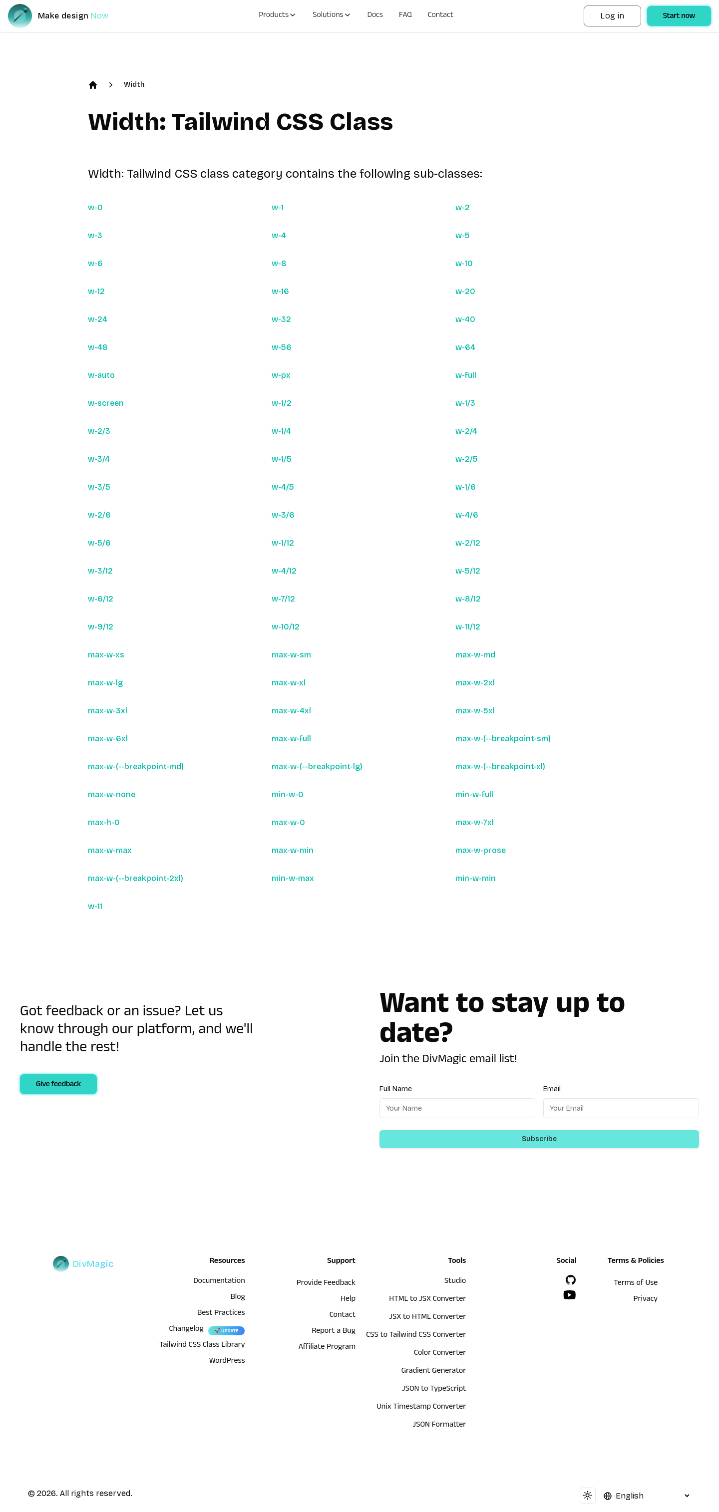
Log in (612, 15)
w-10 (464, 263)
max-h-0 (104, 822)
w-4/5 (283, 487)
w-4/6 (466, 515)
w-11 (95, 906)
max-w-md (475, 654)
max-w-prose (480, 850)
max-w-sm (291, 654)
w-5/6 (99, 543)
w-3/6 (283, 515)
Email (552, 1089)
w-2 (462, 207)
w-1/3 (465, 403)
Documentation (219, 1282)
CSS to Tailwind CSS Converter (416, 1336)
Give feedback (58, 1085)
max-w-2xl (475, 682)
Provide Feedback (326, 1284)
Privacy (646, 1300)
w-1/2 (282, 403)
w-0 (95, 207)
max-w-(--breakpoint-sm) (503, 738)
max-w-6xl (108, 738)
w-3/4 (99, 459)
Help (348, 1300)
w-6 (95, 263)
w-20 (465, 291)
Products (278, 16)
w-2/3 (99, 431)
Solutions (332, 16)
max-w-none (111, 794)
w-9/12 (100, 626)
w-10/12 (286, 626)
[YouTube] (570, 1295)
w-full (465, 375)
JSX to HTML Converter (427, 1318)
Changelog (186, 1330)
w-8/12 (468, 599)
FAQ (405, 16)
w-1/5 (282, 459)
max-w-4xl (291, 710)
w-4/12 (284, 571)
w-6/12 (100, 599)
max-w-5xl (475, 710)
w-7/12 (283, 599)
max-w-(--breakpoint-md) (136, 766)
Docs (375, 16)
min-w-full (474, 794)
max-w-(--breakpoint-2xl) (135, 878)
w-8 (279, 263)
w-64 (465, 347)
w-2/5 (466, 459)
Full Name (395, 1089)
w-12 (96, 291)
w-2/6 (99, 515)
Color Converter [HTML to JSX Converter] (440, 1354)
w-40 (465, 319)
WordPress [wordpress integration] (227, 1362)
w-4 (279, 235)
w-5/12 (467, 571)
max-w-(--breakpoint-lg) (317, 766)
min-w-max (293, 878)
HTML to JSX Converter (427, 1300)
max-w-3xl (107, 710)
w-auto (101, 375)
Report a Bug (334, 1332)
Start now (679, 17)
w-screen (106, 403)
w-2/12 (467, 543)
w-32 (281, 319)
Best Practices (221, 1314)
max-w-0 (288, 822)
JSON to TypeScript (434, 1390)
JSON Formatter (439, 1426)
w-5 (462, 235)
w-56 (282, 347)
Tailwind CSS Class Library (202, 1346)
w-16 (280, 291)
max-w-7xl (474, 822)
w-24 (97, 319)
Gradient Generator (433, 1372)
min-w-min (475, 878)
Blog (237, 1298)
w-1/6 (465, 487)
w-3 (95, 235)
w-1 (278, 207)
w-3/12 (100, 571)
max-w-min (293, 850)
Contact (441, 16)
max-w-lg (105, 682)
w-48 (98, 347)
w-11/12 (467, 626)
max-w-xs (106, 654)
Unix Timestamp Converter (421, 1408)
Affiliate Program (327, 1348)
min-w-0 (288, 794)
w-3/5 (99, 487)
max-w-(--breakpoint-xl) (500, 766)
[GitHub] (571, 1280)
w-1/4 (281, 431)
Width (134, 84)
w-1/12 (283, 543)
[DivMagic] (68, 16)
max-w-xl (289, 682)
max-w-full (291, 738)
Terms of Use (636, 1284)
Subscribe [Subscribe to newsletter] (539, 1139)
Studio (455, 1282)
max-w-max (110, 850)
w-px (281, 375)
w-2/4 (466, 431)
